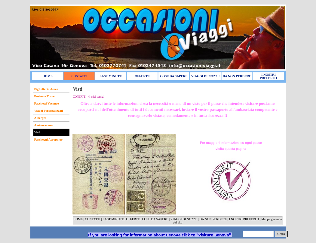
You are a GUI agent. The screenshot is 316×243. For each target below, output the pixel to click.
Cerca (281, 233)
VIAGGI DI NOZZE (183, 219)
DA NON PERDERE (213, 219)
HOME (78, 219)
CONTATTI (92, 219)
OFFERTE (133, 219)
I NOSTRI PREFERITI (244, 219)
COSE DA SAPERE (155, 219)
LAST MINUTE (113, 219)
